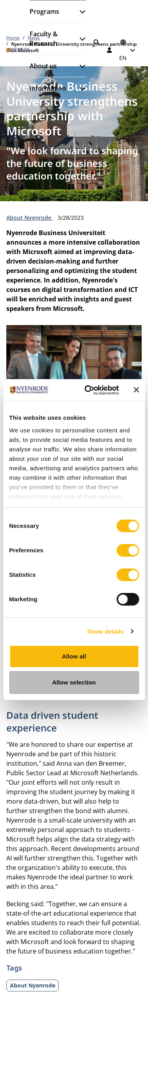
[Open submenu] (79, 11)
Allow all (74, 656)
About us (43, 66)
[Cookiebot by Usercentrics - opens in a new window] (88, 390)
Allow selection (74, 682)
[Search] (96, 42)
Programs (44, 11)
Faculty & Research (44, 39)
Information (48, 88)
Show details (105, 631)
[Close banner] (136, 390)
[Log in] (109, 50)
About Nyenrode (29, 217)
